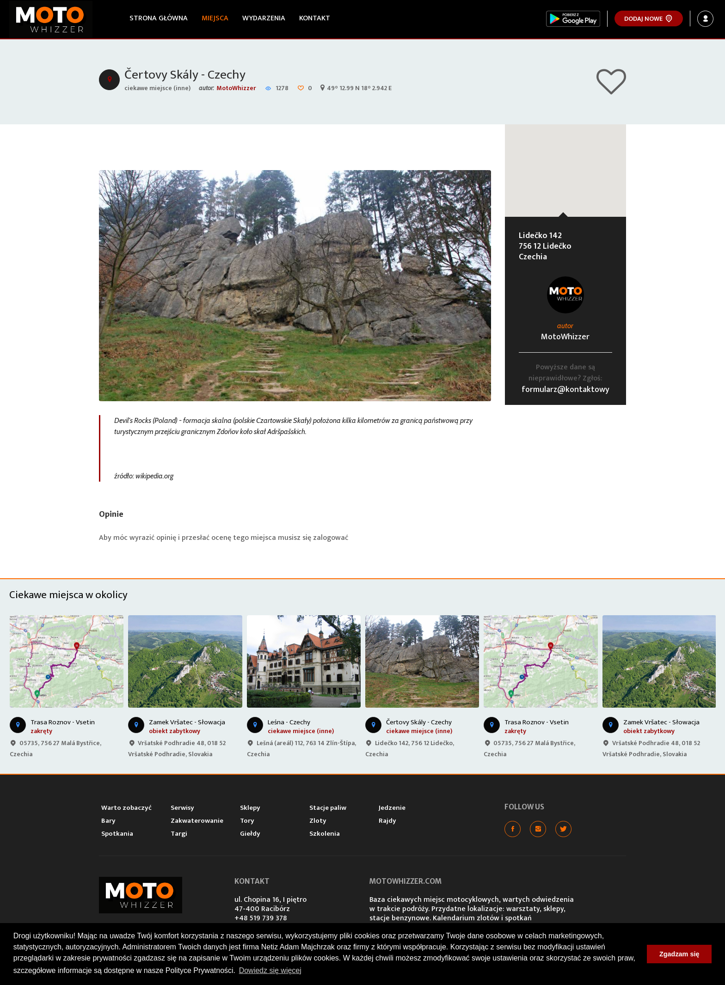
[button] (565, 162)
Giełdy (250, 833)
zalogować (330, 538)
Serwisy (182, 808)
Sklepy (250, 808)
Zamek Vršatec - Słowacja (187, 722)
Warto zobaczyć (126, 808)
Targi (179, 833)
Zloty (317, 820)
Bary (108, 820)
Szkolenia (324, 833)
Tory (247, 820)
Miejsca (215, 18)
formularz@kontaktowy (565, 390)
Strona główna (158, 18)
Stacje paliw (327, 808)
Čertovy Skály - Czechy (185, 75)
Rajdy (387, 820)
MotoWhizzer (236, 88)
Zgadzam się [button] (679, 954)
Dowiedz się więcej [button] (270, 970)
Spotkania (117, 833)
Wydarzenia (263, 18)
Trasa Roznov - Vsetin (63, 722)
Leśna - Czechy (289, 722)
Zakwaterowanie (197, 820)
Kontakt (314, 18)
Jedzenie (392, 808)
